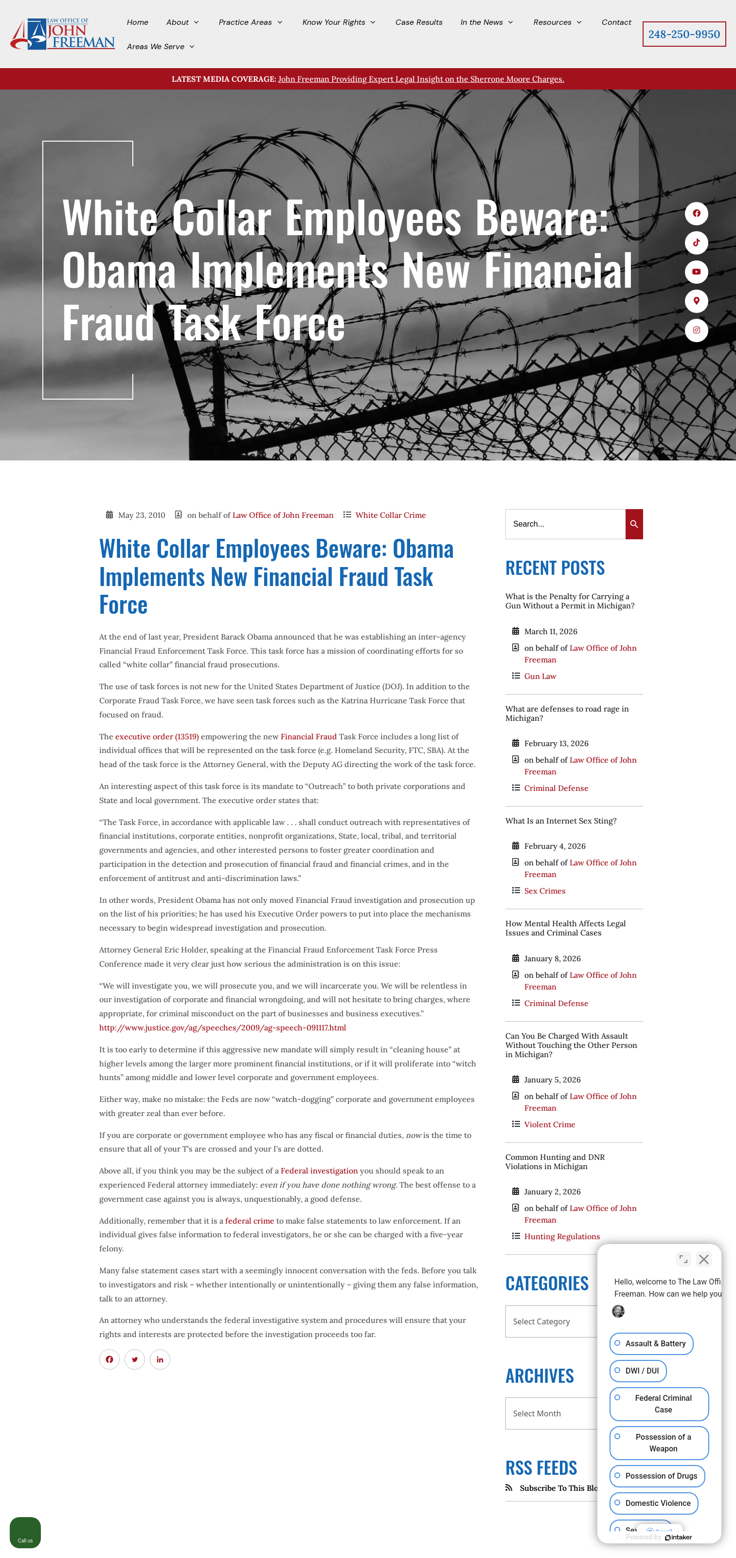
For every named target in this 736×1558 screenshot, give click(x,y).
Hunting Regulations (562, 1236)
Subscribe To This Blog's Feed (574, 1488)
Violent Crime (549, 1124)
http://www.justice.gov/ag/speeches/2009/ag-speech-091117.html (222, 1027)
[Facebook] (109, 1359)
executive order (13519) (157, 736)
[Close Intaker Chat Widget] (704, 1259)
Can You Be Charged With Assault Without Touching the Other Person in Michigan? (571, 1045)
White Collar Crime (391, 515)
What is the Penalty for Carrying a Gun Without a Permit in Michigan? (570, 600)
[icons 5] (696, 330)
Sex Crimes (545, 891)
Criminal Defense (556, 788)
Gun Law (540, 676)
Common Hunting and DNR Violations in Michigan (555, 1161)
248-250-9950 (684, 34)
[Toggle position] (683, 1259)
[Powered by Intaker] (678, 1537)
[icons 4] (696, 301)
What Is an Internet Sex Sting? (561, 820)
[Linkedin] (160, 1359)
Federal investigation (319, 1170)
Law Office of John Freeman (283, 515)
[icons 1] (696, 213)
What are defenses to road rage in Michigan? (567, 713)
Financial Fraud (309, 736)
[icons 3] (696, 272)
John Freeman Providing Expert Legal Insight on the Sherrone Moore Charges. (421, 79)
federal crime (249, 1221)
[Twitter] (135, 1359)
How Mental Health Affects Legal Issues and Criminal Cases (565, 927)
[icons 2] (696, 243)
